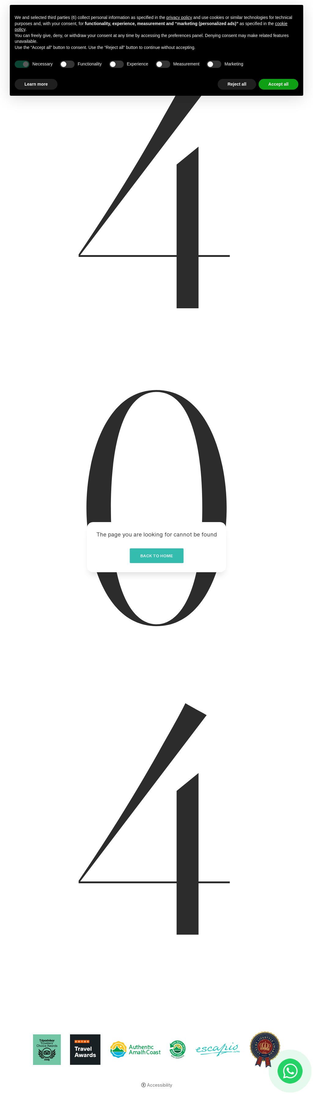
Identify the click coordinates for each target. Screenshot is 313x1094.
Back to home (156, 557)
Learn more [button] (36, 84)
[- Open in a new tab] (290, 1071)
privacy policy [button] (179, 17)
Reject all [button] (236, 84)
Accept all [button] (278, 84)
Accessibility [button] (159, 1085)
